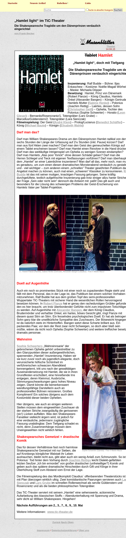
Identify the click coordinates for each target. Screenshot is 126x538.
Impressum (43, 530)
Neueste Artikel (38, 3)
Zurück (56, 522)
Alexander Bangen (69, 310)
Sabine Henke (98, 102)
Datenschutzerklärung (64, 530)
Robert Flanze (52, 303)
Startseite (12, 3)
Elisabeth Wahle (72, 125)
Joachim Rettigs (80, 460)
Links (88, 3)
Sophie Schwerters (30, 346)
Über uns (84, 530)
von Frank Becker (24, 33)
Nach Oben (67, 522)
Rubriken (63, 3)
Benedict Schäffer (109, 122)
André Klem (62, 122)
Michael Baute (35, 125)
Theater (111, 46)
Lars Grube (43, 482)
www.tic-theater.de (60, 511)
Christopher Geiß (80, 109)
